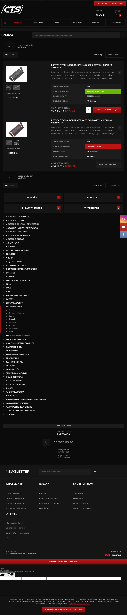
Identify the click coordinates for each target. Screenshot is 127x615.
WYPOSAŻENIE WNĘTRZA (17, 403)
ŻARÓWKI (10, 414)
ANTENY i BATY (12, 243)
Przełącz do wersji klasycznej (63, 561)
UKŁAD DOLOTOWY (14, 377)
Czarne (12, 316)
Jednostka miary (61, 86)
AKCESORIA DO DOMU (15, 220)
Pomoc (44, 484)
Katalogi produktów (15, 503)
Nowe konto (117, 3)
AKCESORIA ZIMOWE (15, 239)
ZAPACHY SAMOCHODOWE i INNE (20, 411)
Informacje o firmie (14, 523)
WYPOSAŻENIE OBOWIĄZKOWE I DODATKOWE (26, 399)
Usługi (9, 388)
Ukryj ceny (10, 54)
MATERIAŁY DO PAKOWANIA (18, 336)
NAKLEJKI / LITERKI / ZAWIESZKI (20, 343)
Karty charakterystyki (16, 508)
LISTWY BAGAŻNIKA (14, 303)
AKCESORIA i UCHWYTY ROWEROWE (22, 228)
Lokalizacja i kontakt (15, 528)
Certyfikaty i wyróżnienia (17, 533)
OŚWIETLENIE (12, 351)
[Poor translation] (10, 574)
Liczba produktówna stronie (25, 46)
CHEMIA (9, 258)
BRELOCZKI (11, 254)
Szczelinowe (14, 328)
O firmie (11, 514)
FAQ (7, 538)
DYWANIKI (10, 277)
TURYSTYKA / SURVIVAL (16, 373)
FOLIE (8, 288)
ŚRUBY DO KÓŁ (12, 369)
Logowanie (78, 493)
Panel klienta (76, 23)
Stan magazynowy (61, 91)
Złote (11, 331)
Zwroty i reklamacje (15, 498)
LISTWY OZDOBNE (13, 93)
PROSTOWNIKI (12, 358)
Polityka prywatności (49, 498)
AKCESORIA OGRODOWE (17, 231)
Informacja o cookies (49, 503)
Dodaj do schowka (109, 165)
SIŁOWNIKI (10, 366)
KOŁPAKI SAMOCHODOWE (17, 295)
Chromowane (14, 310)
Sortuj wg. (98, 55)
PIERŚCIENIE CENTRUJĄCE (17, 354)
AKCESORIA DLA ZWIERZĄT (18, 217)
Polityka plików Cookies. (79, 604)
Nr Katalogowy (60, 101)
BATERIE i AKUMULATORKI (17, 250)
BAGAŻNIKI (10, 247)
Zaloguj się (102, 3)
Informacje (14, 484)
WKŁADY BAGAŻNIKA (15, 392)
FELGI (8, 284)
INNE (8, 292)
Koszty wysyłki (13, 493)
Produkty (18, 23)
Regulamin (44, 493)
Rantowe (12, 325)
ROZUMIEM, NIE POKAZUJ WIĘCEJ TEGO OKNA (63, 609)
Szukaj (7, 35)
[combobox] (10, 46)
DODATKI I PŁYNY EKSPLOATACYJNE (21, 269)
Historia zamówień (82, 508)
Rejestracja (78, 498)
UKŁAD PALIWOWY (14, 381)
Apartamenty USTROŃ (115, 24)
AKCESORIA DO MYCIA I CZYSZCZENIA (22, 224)
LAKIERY (9, 299)
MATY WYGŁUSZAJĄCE (16, 339)
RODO (57, 23)
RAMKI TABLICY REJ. (14, 362)
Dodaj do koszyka (107, 110)
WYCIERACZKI (12, 396)
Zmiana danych (80, 503)
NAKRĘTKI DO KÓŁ (14, 347)
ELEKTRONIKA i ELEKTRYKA (18, 280)
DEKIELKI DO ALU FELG (16, 265)
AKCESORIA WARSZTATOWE (18, 235)
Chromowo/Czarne (16, 313)
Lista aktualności (63, 426)
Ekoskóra (13, 98)
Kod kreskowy (59, 96)
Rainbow (12, 322)
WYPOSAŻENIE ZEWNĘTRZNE (19, 407)
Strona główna (5, 22)
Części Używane (14, 262)
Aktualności (37, 23)
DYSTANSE (10, 273)
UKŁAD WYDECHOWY (15, 384)
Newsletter (17, 471)
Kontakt (95, 23)
